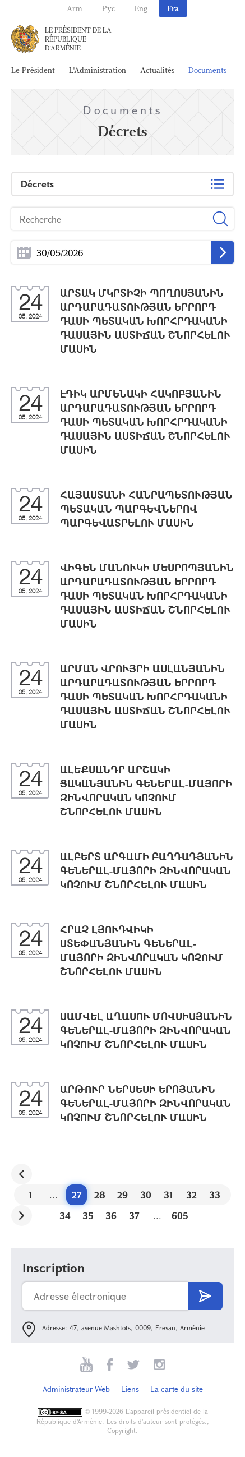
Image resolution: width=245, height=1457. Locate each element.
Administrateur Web (76, 1389)
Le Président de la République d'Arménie (78, 38)
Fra (173, 8)
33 (214, 1195)
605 (180, 1215)
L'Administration (97, 69)
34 (65, 1215)
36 (111, 1215)
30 (145, 1195)
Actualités (157, 69)
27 (77, 1195)
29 (122, 1195)
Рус (108, 8)
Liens (130, 1389)
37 (134, 1215)
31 (168, 1195)
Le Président (33, 69)
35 (88, 1215)
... (24, 253)
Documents (207, 69)
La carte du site (176, 1389)
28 (99, 1195)
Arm (74, 8)
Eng (141, 8)
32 (191, 1195)
